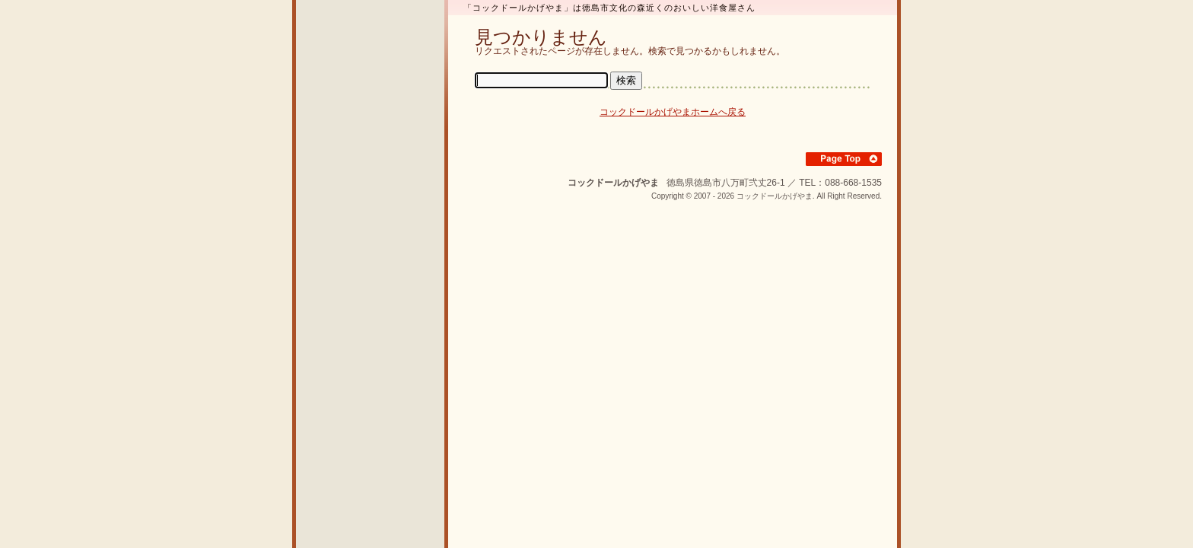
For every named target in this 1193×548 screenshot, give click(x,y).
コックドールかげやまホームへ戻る (673, 112)
